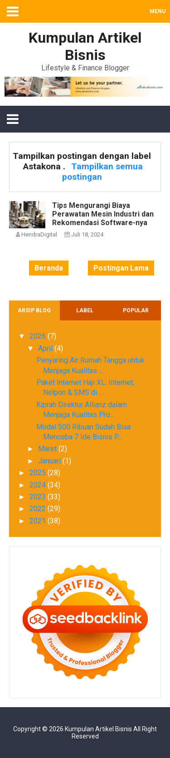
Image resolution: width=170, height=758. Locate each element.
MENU (157, 11)
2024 (38, 485)
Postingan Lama (121, 268)
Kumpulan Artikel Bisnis (98, 729)
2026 (38, 336)
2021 (38, 521)
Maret (48, 448)
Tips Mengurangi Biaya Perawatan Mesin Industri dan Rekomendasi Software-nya (103, 214)
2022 (38, 508)
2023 (38, 496)
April (46, 348)
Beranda (48, 268)
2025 (38, 472)
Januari (50, 461)
